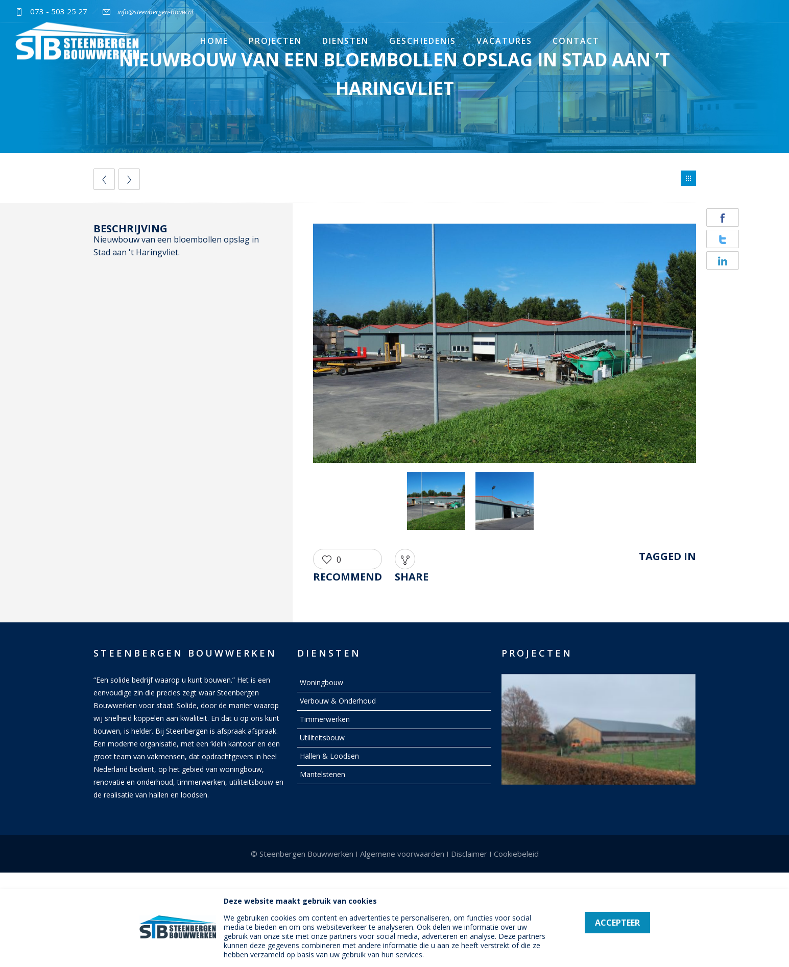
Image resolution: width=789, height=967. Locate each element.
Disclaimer (469, 854)
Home (214, 40)
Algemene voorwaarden (402, 854)
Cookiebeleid (516, 854)
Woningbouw (321, 682)
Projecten (275, 40)
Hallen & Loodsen (329, 756)
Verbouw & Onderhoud (338, 701)
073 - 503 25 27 (58, 11)
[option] (504, 345)
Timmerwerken (325, 719)
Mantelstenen (322, 774)
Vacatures (504, 40)
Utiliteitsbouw (322, 737)
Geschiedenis (422, 40)
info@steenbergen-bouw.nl (155, 11)
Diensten (345, 40)
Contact (576, 40)
